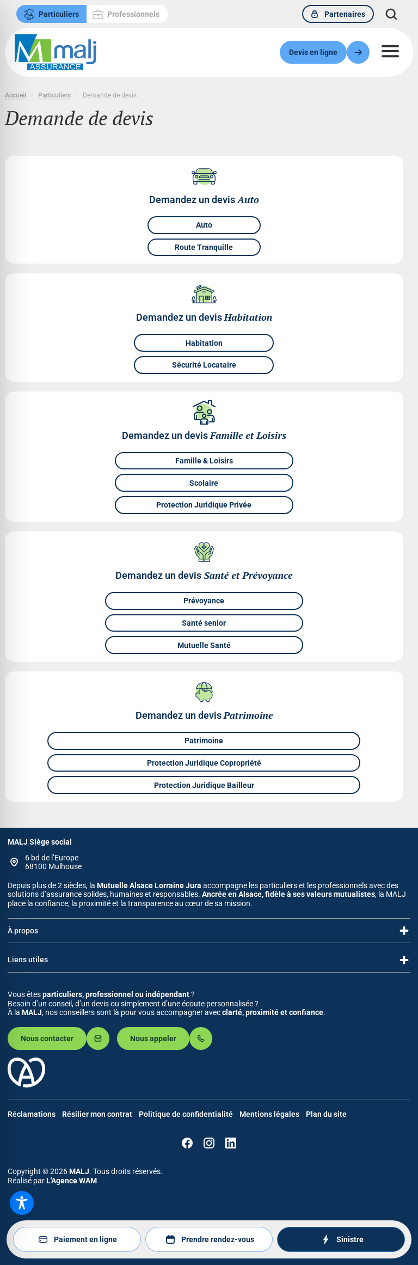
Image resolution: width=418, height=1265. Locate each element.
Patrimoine (204, 740)
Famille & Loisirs (204, 460)
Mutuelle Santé (204, 645)
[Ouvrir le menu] (390, 51)
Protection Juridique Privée (203, 505)
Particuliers (54, 95)
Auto (204, 225)
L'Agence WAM (71, 1180)
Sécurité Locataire (204, 365)
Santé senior (204, 623)
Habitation (204, 343)
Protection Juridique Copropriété (204, 763)
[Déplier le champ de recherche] (392, 13)
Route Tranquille (204, 247)
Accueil (15, 95)
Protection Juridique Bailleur (204, 785)
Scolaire (203, 483)
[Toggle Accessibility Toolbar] (22, 1203)
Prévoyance (203, 600)
